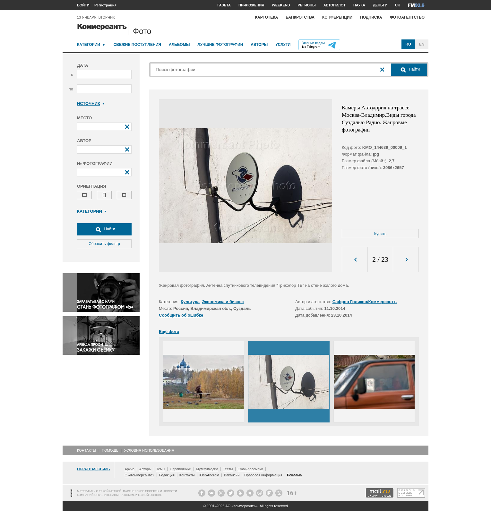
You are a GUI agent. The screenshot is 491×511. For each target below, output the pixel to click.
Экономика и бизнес (223, 301)
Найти (104, 229)
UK (397, 5)
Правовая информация (263, 475)
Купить (380, 234)
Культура (190, 301)
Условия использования (149, 450)
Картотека (266, 17)
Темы (160, 469)
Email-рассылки (250, 469)
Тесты (228, 469)
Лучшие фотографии (220, 44)
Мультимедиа (207, 469)
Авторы (259, 44)
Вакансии (232, 475)
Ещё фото (169, 331)
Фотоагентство (407, 17)
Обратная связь (93, 469)
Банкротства (300, 17)
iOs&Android (209, 475)
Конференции (337, 17)
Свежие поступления (137, 44)
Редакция (166, 475)
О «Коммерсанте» (139, 475)
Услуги (282, 44)
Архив (129, 469)
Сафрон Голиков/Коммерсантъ (364, 301)
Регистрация (105, 5)
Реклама (294, 475)
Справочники (180, 469)
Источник (90, 103)
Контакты (86, 450)
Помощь (110, 450)
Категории (88, 44)
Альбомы (179, 44)
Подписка (371, 17)
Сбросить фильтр (104, 244)
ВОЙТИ (83, 5)
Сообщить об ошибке (181, 315)
